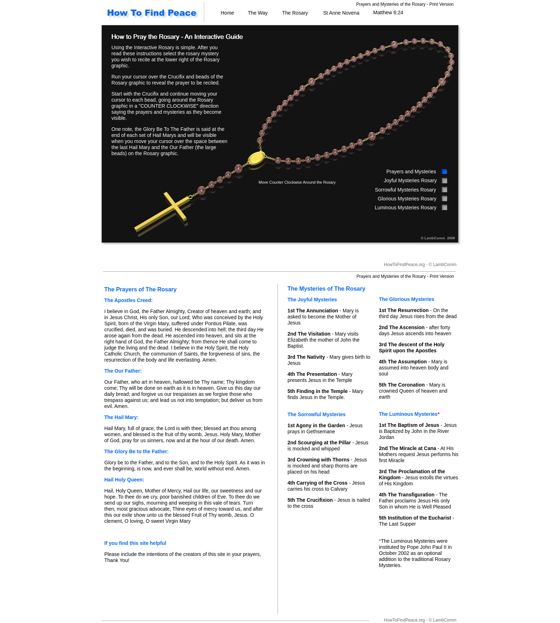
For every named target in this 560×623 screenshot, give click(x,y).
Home (227, 13)
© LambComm (442, 264)
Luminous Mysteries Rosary (405, 207)
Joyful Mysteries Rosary (410, 180)
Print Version (441, 4)
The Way (258, 13)
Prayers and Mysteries (411, 171)
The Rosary (295, 13)
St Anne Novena (341, 13)
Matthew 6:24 (388, 12)
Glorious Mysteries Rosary (407, 198)
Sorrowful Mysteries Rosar (404, 190)
